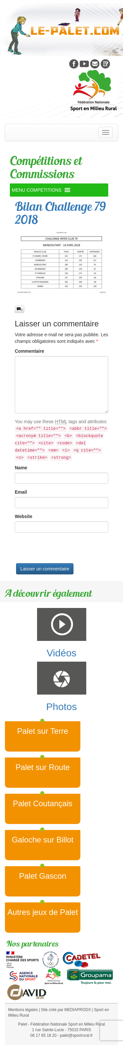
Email (21, 492)
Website (23, 516)
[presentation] (64, 550)
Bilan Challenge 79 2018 (60, 213)
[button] (37, 190)
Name (21, 467)
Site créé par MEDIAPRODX (66, 1009)
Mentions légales (23, 1009)
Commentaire (29, 351)
